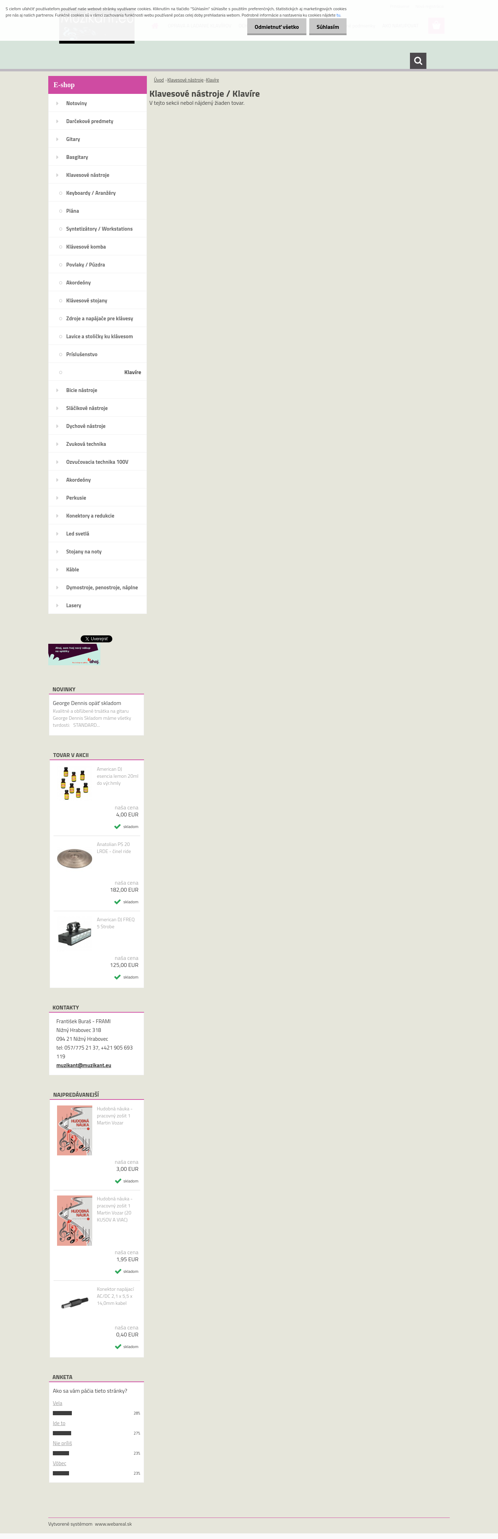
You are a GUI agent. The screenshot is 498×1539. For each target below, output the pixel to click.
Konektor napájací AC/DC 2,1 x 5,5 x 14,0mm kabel (115, 1296)
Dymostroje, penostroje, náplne (102, 587)
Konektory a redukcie (90, 516)
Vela (57, 1403)
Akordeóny (78, 282)
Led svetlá (77, 534)
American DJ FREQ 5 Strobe (116, 923)
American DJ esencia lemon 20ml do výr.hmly (117, 776)
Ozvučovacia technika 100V (97, 462)
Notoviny (76, 103)
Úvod (159, 79)
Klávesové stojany (86, 300)
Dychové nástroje (86, 426)
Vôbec (59, 1463)
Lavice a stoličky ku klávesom (99, 336)
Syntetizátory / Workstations (99, 229)
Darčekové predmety (89, 121)
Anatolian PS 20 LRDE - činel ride (114, 848)
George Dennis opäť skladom (87, 703)
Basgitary (77, 157)
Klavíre (132, 372)
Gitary (73, 139)
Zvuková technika (86, 444)
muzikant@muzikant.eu (83, 1065)
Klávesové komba (86, 247)
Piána (72, 211)
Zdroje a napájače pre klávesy (99, 318)
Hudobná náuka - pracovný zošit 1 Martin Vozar (115, 1115)
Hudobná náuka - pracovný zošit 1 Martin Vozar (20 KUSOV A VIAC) (115, 1209)
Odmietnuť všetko (272, 27)
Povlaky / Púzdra (85, 265)
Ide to (59, 1423)
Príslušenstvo (82, 354)
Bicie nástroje (81, 390)
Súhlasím (326, 27)
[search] (418, 61)
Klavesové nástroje (87, 175)
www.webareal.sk (113, 1523)
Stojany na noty (84, 551)
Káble (72, 569)
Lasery (73, 605)
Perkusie (76, 498)
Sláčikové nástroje (87, 408)
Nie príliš (62, 1443)
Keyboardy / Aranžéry (91, 193)
